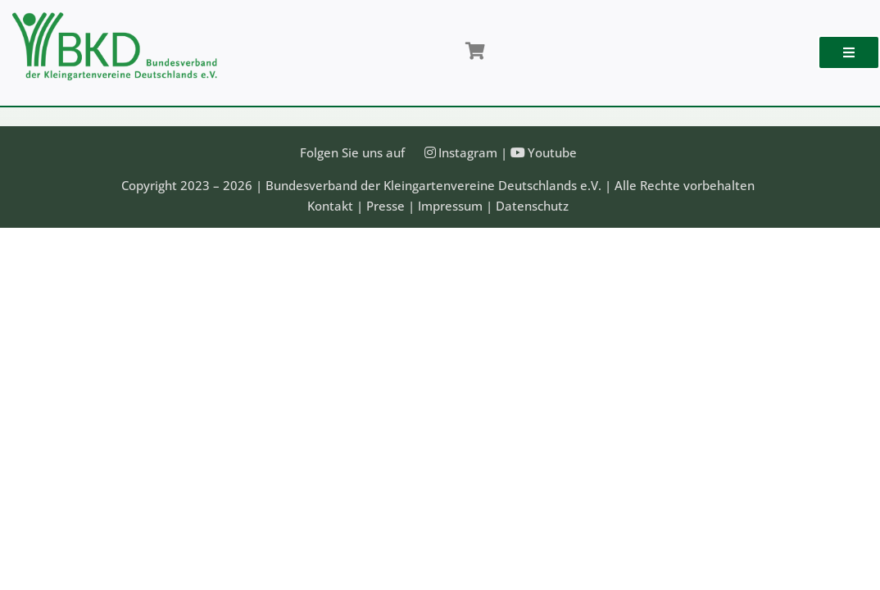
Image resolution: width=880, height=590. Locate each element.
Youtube (552, 152)
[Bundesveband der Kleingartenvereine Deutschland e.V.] (114, 18)
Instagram (467, 152)
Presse (385, 205)
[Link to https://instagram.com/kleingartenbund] (430, 152)
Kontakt (330, 205)
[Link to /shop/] (474, 51)
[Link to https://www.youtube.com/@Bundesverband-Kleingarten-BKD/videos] (517, 152)
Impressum (450, 205)
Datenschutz (532, 205)
